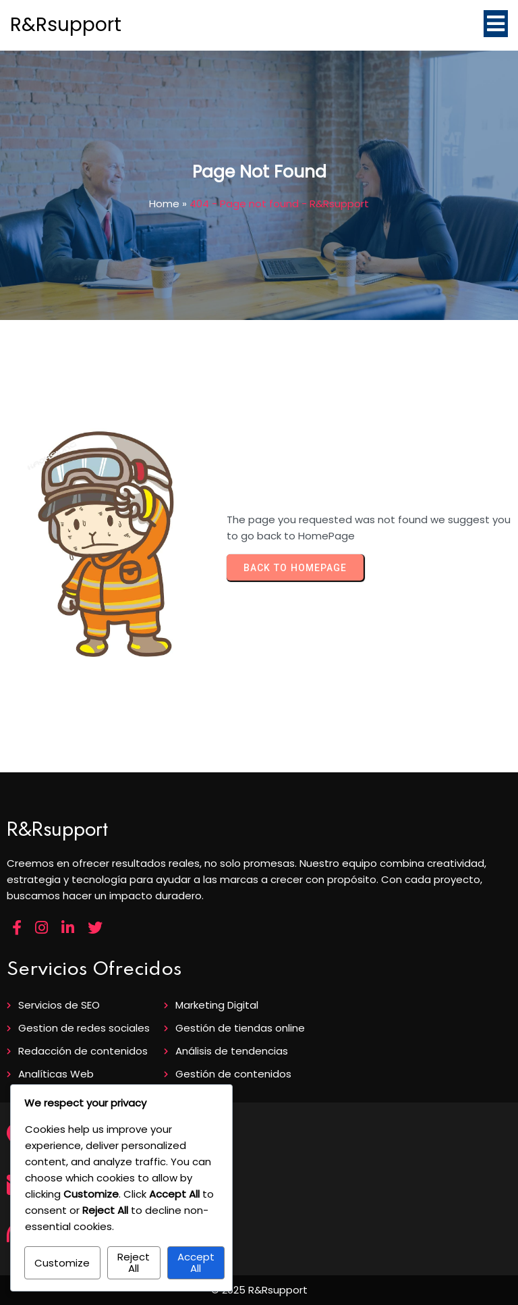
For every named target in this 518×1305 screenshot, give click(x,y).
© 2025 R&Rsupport (259, 1290)
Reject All (133, 1262)
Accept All (195, 1262)
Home (164, 203)
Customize (62, 1263)
